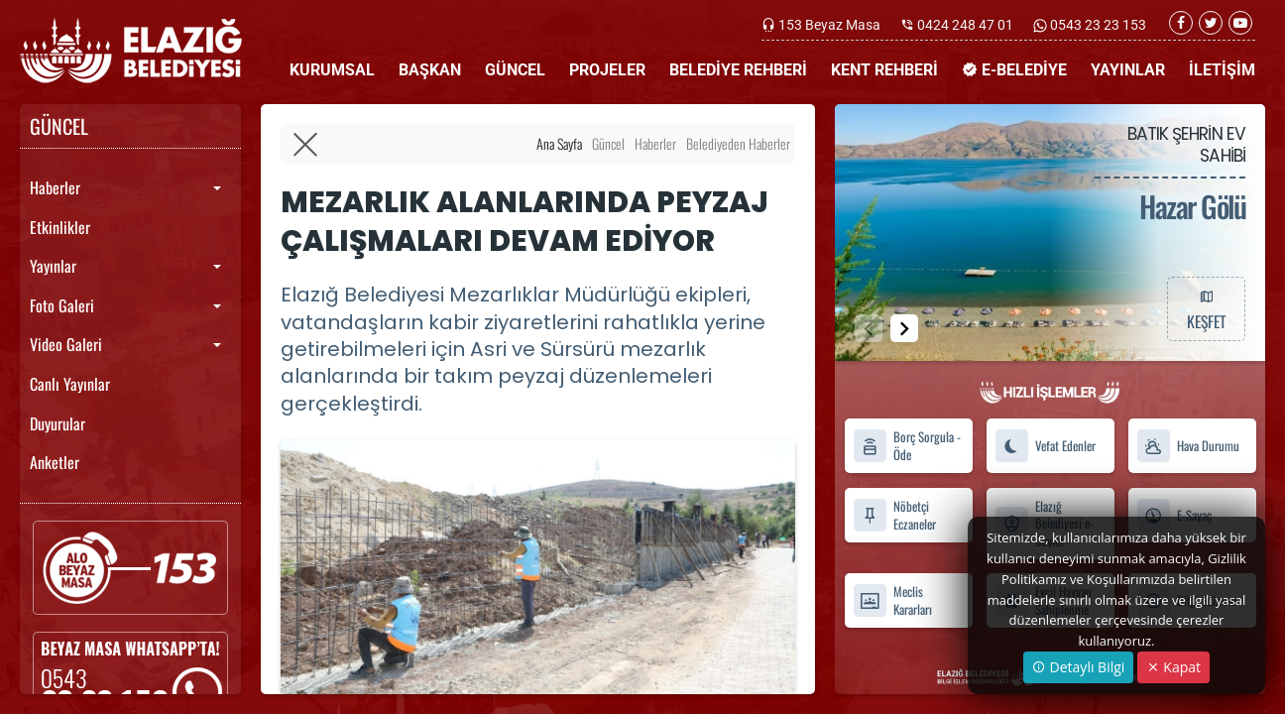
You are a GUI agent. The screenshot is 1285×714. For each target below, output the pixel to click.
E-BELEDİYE (1014, 69)
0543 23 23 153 (1096, 25)
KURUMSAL (332, 69)
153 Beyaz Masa (829, 25)
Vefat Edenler (1045, 445)
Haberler (55, 187)
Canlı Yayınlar (70, 384)
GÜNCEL (515, 69)
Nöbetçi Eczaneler (894, 515)
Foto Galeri (62, 305)
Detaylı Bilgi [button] (1078, 666)
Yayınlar (53, 266)
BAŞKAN (430, 69)
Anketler (54, 462)
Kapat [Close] (1173, 666)
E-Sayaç (1174, 515)
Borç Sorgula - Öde (907, 446)
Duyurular (57, 423)
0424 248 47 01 (965, 25)
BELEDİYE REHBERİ (738, 69)
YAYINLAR (1128, 69)
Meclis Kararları (892, 601)
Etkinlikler (60, 227)
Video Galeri (66, 344)
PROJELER (607, 69)
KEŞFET (1206, 308)
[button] (904, 328)
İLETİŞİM (1222, 69)
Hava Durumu (1187, 445)
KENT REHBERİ (884, 69)
